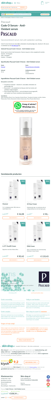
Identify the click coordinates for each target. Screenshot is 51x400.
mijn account (45, 14)
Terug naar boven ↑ (25, 340)
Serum (13, 17)
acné (14, 9)
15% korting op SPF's (13, 292)
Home (2, 17)
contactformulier (34, 328)
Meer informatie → (13, 217)
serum (25, 9)
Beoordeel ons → (31, 362)
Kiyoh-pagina (33, 367)
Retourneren (4, 384)
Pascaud (3, 67)
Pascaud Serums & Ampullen (33, 67)
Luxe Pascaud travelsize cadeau (37, 292)
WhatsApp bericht (41, 331)
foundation (21, 9)
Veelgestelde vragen (6, 378)
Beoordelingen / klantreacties (8, 385)
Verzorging (7, 17)
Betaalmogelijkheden (6, 382)
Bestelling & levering (6, 380)
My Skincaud (15, 45)
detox (17, 9)
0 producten (47, 2)
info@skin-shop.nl (34, 329)
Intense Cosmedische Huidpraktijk (29, 380)
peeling (10, 9)
